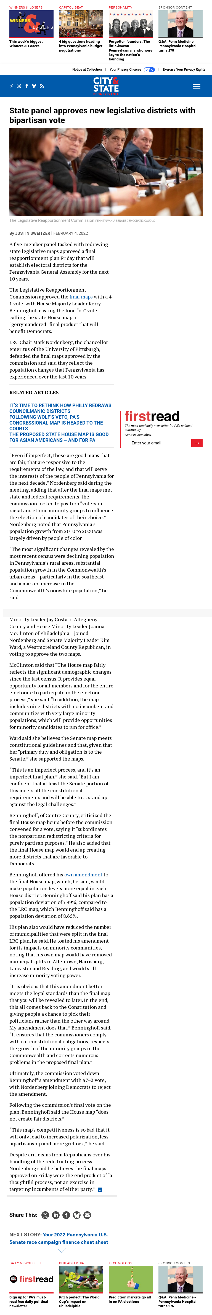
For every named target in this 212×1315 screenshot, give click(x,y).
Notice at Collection (87, 74)
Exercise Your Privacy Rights (184, 74)
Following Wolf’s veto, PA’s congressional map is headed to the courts (56, 427)
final (75, 300)
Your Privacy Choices (132, 73)
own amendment (83, 878)
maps (87, 300)
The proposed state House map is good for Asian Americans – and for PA (59, 441)
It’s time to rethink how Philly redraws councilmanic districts (60, 412)
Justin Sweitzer (32, 237)
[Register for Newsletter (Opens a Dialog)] (197, 447)
